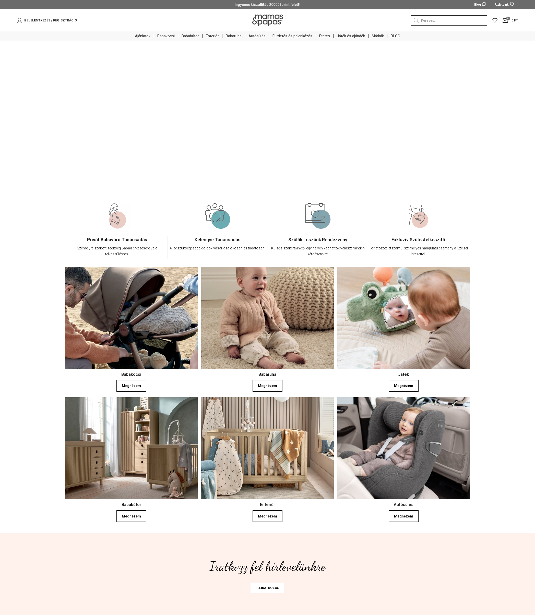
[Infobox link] (117, 247)
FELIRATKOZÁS (267, 588)
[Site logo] (267, 20)
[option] (117, 235)
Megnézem (131, 386)
